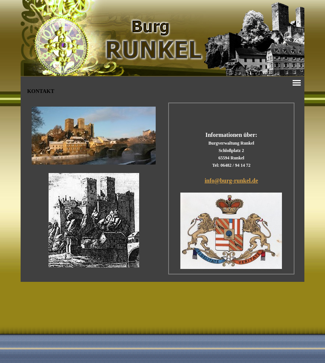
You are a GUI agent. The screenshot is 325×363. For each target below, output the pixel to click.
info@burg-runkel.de (231, 180)
